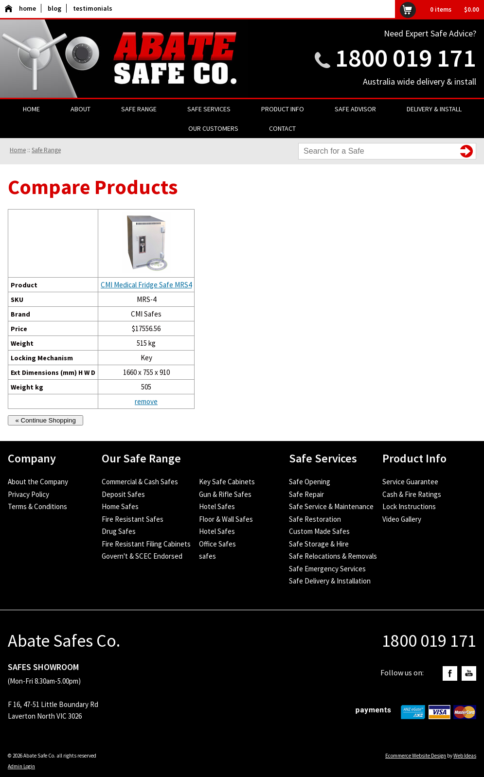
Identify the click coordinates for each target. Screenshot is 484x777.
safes (207, 556)
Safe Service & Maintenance (331, 506)
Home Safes (120, 506)
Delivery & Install (434, 109)
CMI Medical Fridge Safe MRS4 (146, 284)
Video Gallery (401, 519)
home (20, 8)
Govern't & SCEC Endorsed (142, 556)
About (80, 109)
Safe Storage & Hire (319, 543)
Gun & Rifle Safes (225, 494)
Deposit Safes (123, 494)
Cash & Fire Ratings (411, 494)
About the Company (38, 481)
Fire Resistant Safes (132, 519)
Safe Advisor (355, 109)
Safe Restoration (315, 519)
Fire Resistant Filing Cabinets (146, 543)
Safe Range (139, 109)
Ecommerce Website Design (415, 755)
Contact (282, 128)
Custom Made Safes (319, 531)
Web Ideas (464, 755)
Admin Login (21, 766)
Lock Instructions (409, 506)
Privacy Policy (28, 494)
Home (31, 109)
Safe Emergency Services (327, 568)
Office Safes (217, 543)
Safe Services (209, 109)
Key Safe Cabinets (227, 481)
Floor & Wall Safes (226, 519)
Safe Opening (309, 481)
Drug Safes (119, 531)
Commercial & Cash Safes (140, 481)
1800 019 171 (405, 57)
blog (54, 8)
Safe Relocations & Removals (333, 556)
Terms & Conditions (37, 506)
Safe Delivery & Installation (330, 580)
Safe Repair (306, 494)
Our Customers (213, 128)
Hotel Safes (217, 506)
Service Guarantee (410, 481)
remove (146, 401)
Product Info (282, 109)
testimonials (92, 8)
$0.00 (471, 9)
